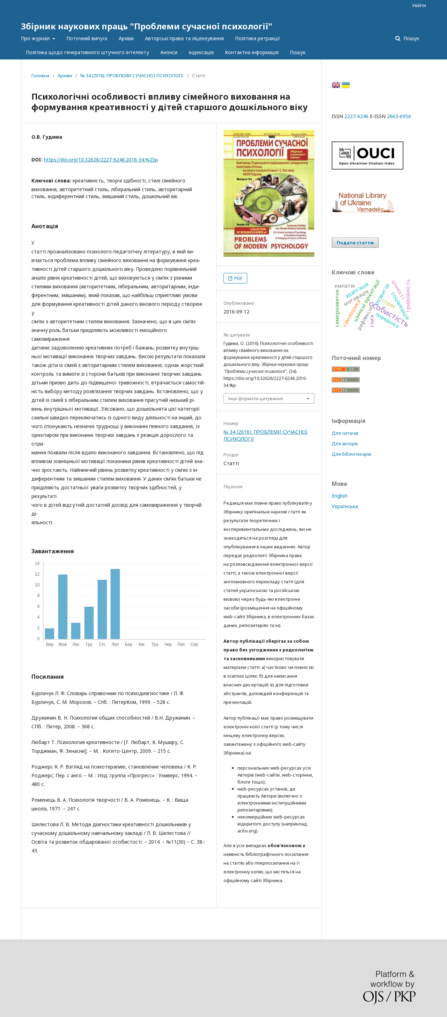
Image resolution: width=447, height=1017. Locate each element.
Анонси (168, 52)
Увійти (419, 5)
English (339, 495)
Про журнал (36, 38)
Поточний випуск (87, 38)
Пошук (298, 52)
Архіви (126, 38)
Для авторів (345, 443)
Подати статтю (355, 242)
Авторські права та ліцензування (184, 38)
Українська (345, 506)
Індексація (201, 52)
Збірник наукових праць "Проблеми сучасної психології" (146, 26)
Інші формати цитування (255, 398)
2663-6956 (399, 116)
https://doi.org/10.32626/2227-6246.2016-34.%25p (101, 159)
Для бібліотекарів (351, 454)
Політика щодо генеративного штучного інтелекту (87, 52)
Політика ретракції (257, 38)
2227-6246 (356, 116)
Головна (40, 75)
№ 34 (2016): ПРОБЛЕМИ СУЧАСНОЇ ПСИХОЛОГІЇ (132, 75)
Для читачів (345, 433)
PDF (237, 278)
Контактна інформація (252, 52)
